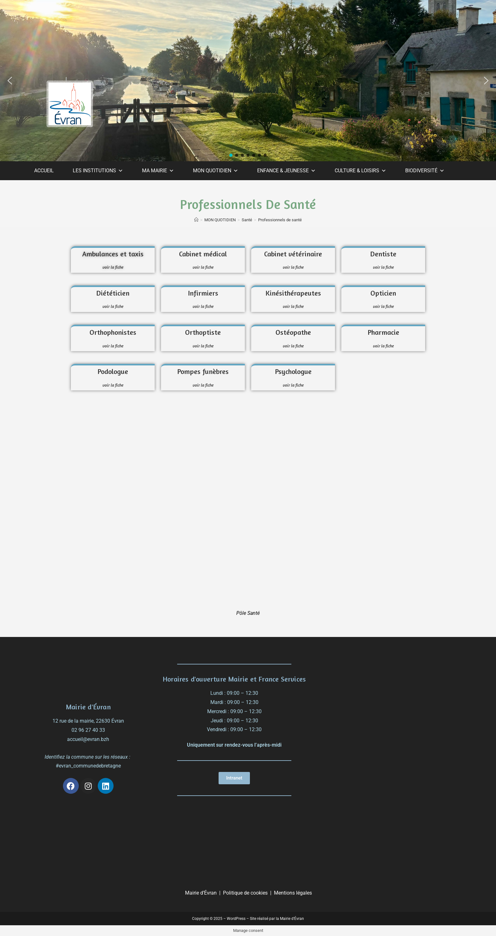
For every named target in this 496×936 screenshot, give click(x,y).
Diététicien (112, 293)
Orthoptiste (203, 332)
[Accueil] (196, 219)
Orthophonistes (113, 332)
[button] (10, 81)
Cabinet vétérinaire (293, 254)
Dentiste (383, 254)
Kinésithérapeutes (293, 293)
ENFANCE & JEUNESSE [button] (286, 170)
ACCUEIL (44, 171)
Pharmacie (383, 332)
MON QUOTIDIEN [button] (215, 170)
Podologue (112, 371)
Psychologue (293, 371)
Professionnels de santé (280, 219)
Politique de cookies (245, 893)
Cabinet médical (203, 254)
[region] (248, 80)
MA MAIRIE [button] (158, 170)
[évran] (394, 697)
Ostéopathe (293, 332)
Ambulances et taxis (113, 254)
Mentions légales (293, 893)
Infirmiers (203, 293)
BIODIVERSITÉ (424, 170)
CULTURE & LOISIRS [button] (360, 170)
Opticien (383, 293)
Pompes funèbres (203, 371)
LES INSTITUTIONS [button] (98, 170)
